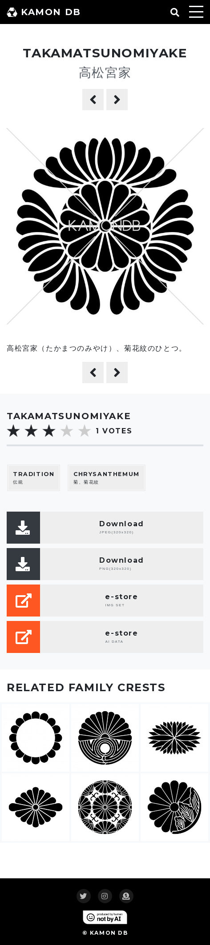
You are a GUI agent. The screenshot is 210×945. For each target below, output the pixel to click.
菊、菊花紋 (106, 477)
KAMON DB (44, 12)
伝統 (33, 477)
